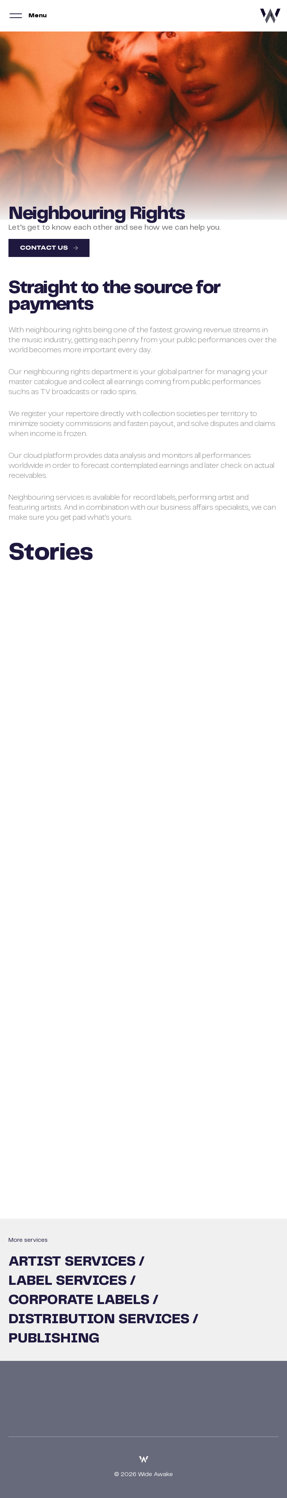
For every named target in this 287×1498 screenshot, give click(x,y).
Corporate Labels (78, 1300)
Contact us (44, 248)
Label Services (67, 1281)
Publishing (54, 1338)
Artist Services (72, 1261)
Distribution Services (98, 1319)
